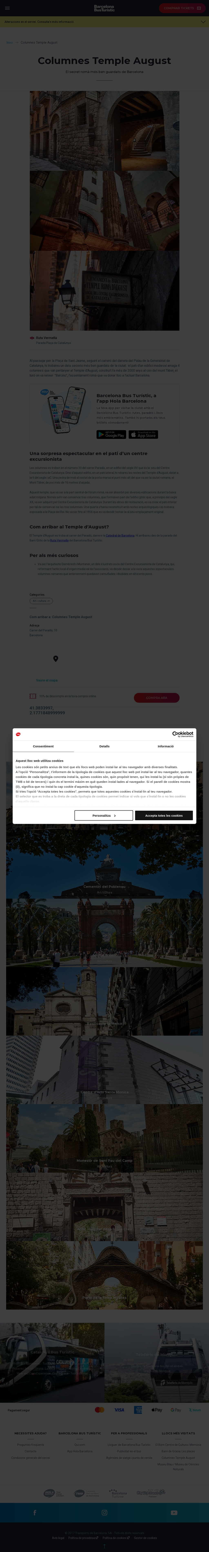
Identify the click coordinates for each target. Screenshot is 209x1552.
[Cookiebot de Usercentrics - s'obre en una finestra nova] (175, 734)
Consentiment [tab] (43, 746)
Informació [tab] (166, 746)
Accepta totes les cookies (164, 815)
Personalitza (103, 815)
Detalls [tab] (104, 746)
